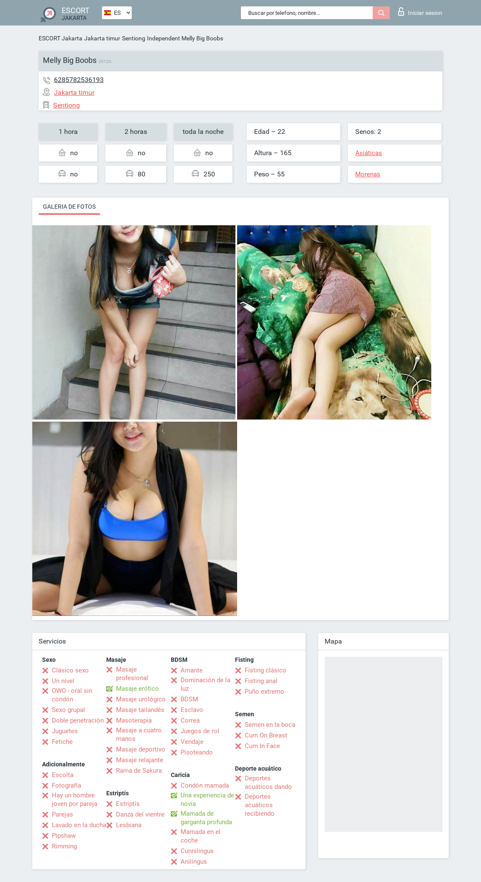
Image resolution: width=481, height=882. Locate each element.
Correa (190, 720)
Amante (192, 670)
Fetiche (62, 742)
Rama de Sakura (139, 770)
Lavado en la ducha (79, 825)
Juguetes (65, 731)
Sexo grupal (68, 710)
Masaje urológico (141, 699)
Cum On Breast (266, 735)
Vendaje (192, 742)
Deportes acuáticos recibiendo (259, 805)
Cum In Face (262, 746)
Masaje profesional (132, 674)
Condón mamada (205, 785)
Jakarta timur (102, 38)
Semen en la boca (270, 725)
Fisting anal (261, 681)
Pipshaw (64, 835)
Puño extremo (264, 691)
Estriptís (128, 804)
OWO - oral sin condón (72, 695)
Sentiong (133, 38)
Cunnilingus (197, 851)
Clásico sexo (70, 670)
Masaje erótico (137, 688)
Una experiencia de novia (207, 799)
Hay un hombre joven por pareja (74, 799)
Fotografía (66, 785)
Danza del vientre (140, 814)
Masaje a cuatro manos (139, 734)
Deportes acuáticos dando (268, 782)
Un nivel (63, 681)
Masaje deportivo (140, 749)
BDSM (189, 699)
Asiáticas (368, 153)
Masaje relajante (139, 760)
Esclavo (192, 710)
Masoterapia (134, 720)
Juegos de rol (200, 731)
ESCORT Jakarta (60, 38)
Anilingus (194, 861)
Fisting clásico (265, 670)
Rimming (64, 846)
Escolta (63, 775)
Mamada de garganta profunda (206, 818)
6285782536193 (79, 80)
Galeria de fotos (69, 206)
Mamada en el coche (201, 836)
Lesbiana (128, 825)
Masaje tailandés (140, 710)
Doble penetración (78, 720)
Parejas (62, 814)
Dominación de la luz (205, 684)
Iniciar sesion (420, 11)
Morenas (367, 174)
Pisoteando (197, 752)
